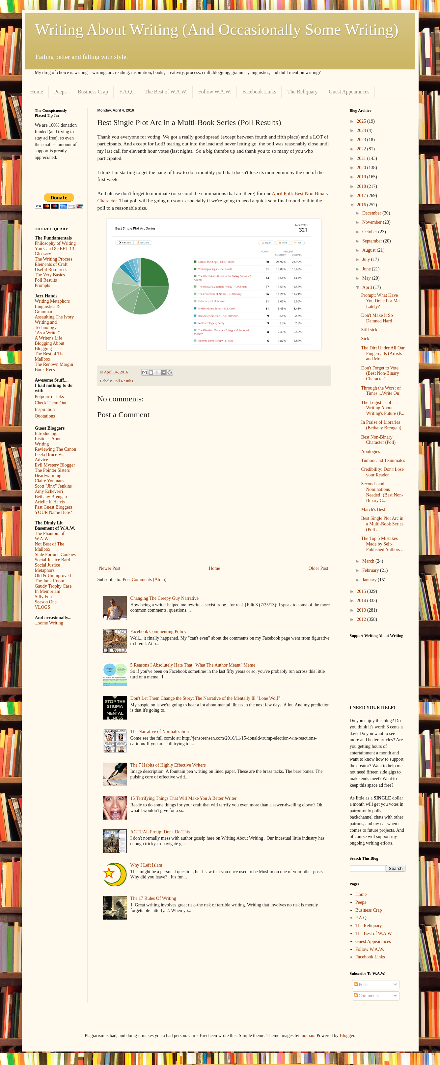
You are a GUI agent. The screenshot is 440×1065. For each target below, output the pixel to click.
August (369, 250)
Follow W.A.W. (214, 91)
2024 (362, 130)
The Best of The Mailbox (50, 356)
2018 (362, 186)
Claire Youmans (49, 480)
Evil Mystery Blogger (55, 465)
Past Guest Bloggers (53, 507)
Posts (361, 984)
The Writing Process (53, 259)
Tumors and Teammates (383, 460)
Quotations (45, 416)
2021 (362, 158)
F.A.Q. (126, 91)
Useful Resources (51, 269)
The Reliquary (302, 91)
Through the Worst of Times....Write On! (380, 391)
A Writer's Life (48, 338)
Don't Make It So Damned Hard (377, 318)
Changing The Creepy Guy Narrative (164, 598)
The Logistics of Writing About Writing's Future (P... (382, 408)
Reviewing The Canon (55, 449)
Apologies (370, 451)
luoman (307, 1035)
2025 (362, 121)
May (367, 278)
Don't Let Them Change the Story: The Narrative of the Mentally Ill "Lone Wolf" (205, 698)
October (370, 231)
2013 (362, 610)
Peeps (60, 91)
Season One (46, 601)
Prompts (42, 285)
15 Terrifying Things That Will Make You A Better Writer (183, 798)
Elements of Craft (51, 264)
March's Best (373, 509)
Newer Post (110, 568)
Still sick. (369, 329)
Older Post (318, 568)
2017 (362, 195)
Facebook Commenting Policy (158, 631)
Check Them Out (51, 402)
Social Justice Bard (52, 559)
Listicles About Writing (49, 441)
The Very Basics (50, 274)
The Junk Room (49, 580)
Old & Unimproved (53, 575)
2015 (362, 591)
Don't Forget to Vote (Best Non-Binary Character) (380, 374)
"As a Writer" (47, 332)
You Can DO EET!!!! (54, 248)
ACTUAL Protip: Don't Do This (160, 831)
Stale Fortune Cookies (55, 554)
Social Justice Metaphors (47, 568)
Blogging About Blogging (50, 346)
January (370, 579)
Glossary (43, 253)
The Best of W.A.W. (166, 91)
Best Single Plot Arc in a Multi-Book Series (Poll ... (382, 524)
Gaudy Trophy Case (53, 586)
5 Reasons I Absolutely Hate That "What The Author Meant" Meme (193, 665)
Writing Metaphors (52, 301)
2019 (362, 176)
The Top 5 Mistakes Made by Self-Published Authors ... (382, 544)
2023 (362, 139)
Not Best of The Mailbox (50, 547)
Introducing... (47, 433)
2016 (362, 204)
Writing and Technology (46, 325)
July (366, 259)
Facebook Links (259, 91)
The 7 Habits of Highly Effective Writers (168, 765)
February (371, 570)
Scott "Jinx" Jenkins (53, 486)
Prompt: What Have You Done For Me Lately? (380, 301)
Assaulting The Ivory (54, 317)
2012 (362, 619)
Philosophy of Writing (55, 243)
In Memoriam (47, 591)
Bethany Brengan (51, 496)
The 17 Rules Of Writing (153, 898)
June (367, 268)
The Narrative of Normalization (159, 731)
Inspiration (45, 409)
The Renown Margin (54, 364)
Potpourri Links (49, 396)
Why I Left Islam (146, 865)
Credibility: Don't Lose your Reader (382, 472)
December (372, 213)
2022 (362, 148)
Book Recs (45, 369)
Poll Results (123, 381)
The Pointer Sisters (52, 470)
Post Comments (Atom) (145, 579)
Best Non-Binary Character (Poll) (378, 440)
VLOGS (42, 607)
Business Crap (93, 91)
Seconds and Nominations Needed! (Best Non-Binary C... (382, 492)
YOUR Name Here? (53, 512)
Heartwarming (48, 475)
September (372, 241)
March (368, 561)
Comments (366, 995)
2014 (362, 600)
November (372, 222)
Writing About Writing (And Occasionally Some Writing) (217, 29)
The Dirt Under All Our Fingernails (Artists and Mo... (382, 353)
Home (36, 91)
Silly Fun (43, 596)
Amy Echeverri (49, 491)
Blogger (347, 1035)
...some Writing (49, 623)
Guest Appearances (349, 91)
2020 (362, 167)
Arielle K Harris (50, 501)
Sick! (366, 338)
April (367, 287)
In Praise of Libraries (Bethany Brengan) (381, 425)
